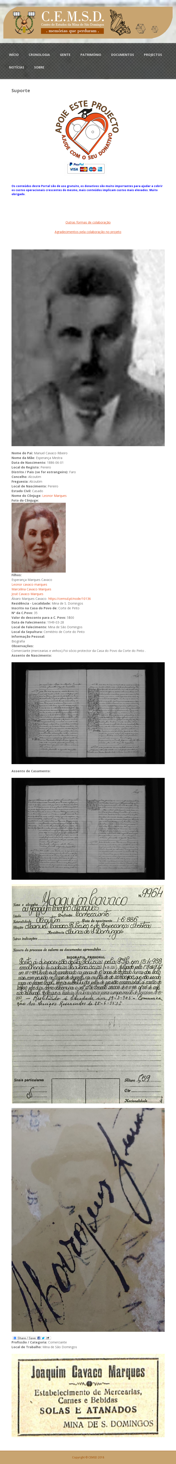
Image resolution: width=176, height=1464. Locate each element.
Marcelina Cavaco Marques (31, 589)
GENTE (65, 55)
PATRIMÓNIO (90, 55)
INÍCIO (14, 55)
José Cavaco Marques (27, 594)
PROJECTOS (153, 55)
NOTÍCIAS (16, 67)
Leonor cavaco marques (29, 584)
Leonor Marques (54, 495)
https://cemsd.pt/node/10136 (69, 598)
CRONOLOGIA (39, 55)
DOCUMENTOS (122, 55)
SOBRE (39, 67)
